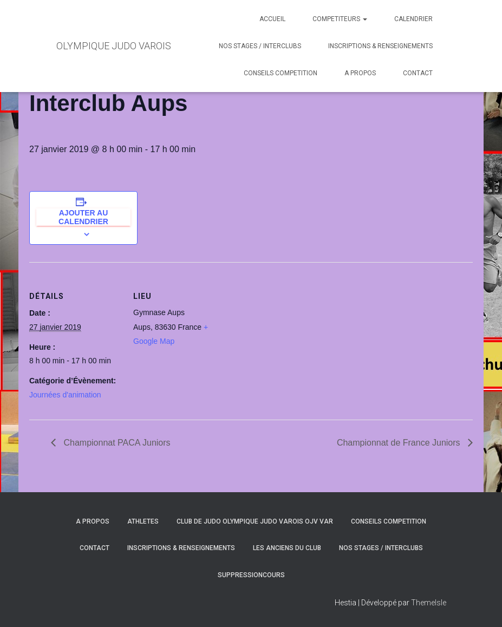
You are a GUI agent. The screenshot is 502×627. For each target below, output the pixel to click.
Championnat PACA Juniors (116, 442)
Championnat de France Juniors (399, 442)
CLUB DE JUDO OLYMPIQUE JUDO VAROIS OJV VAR (255, 521)
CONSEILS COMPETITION (280, 73)
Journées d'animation (65, 394)
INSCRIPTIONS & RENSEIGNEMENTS (380, 46)
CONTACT (418, 73)
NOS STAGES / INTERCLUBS (260, 46)
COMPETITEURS (339, 19)
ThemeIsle (428, 602)
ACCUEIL (272, 19)
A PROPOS (360, 73)
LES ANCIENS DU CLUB (287, 548)
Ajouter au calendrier (83, 217)
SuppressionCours (251, 575)
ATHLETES (143, 521)
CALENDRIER (413, 19)
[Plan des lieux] (294, 337)
